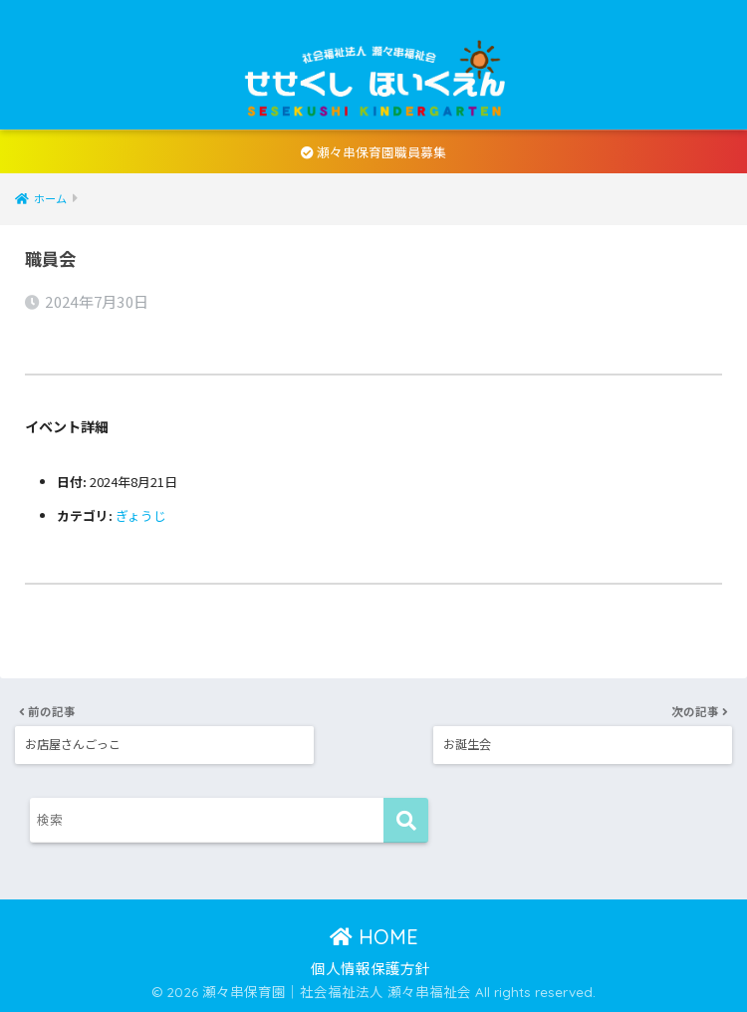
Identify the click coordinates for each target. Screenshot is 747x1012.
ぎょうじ (141, 515)
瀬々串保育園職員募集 (373, 151)
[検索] (405, 819)
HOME (374, 935)
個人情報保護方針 (370, 966)
